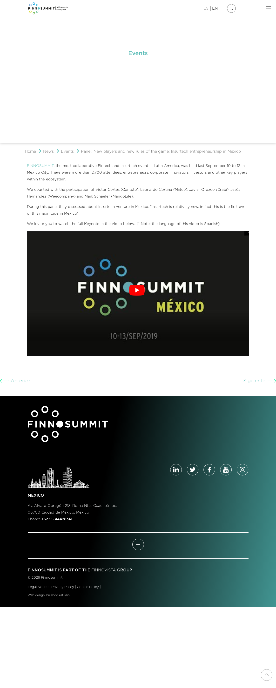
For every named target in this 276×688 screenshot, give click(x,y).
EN (215, 8)
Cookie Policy (88, 587)
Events (67, 151)
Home (30, 151)
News (48, 151)
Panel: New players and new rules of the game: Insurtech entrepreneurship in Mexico (161, 151)
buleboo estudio (58, 595)
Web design (36, 595)
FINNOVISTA (103, 570)
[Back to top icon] (266, 675)
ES (206, 8)
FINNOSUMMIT (40, 166)
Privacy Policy (62, 587)
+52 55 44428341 (56, 519)
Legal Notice (38, 587)
